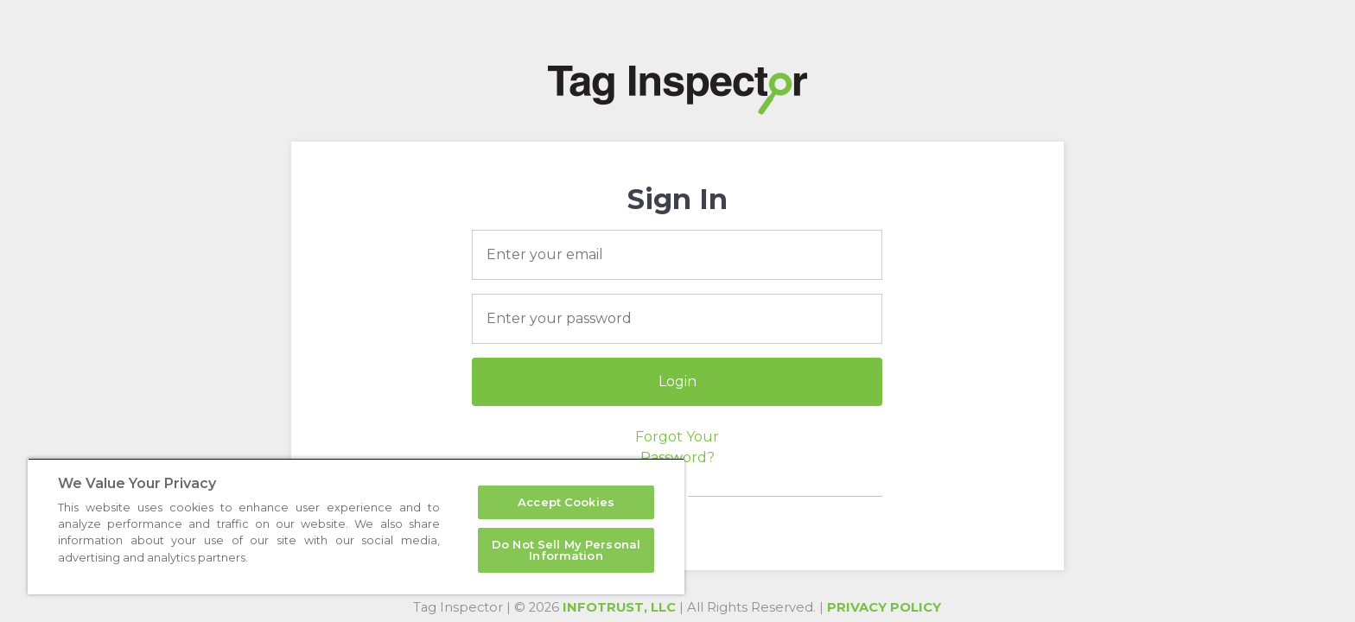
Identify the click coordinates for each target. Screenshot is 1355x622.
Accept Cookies (566, 502)
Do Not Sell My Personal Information (566, 549)
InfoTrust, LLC (619, 607)
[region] (356, 526)
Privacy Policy (884, 607)
